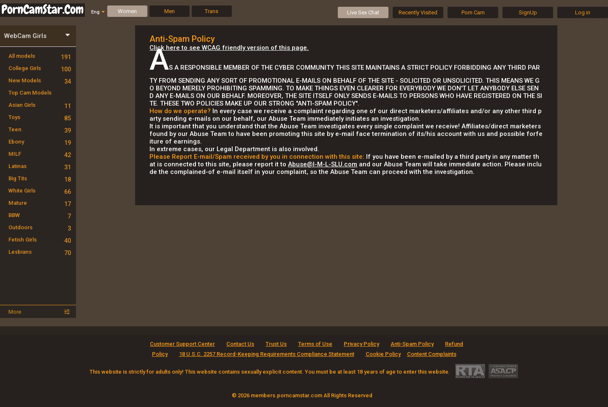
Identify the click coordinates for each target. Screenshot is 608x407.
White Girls (39, 190)
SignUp (528, 12)
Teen (39, 129)
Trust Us (276, 344)
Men (169, 11)
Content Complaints (431, 354)
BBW (39, 215)
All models (39, 56)
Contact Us (240, 344)
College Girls (39, 68)
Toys (39, 117)
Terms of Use (315, 344)
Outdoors (39, 227)
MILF (39, 154)
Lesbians (39, 252)
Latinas (39, 166)
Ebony (39, 141)
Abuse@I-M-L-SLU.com (322, 164)
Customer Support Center (182, 344)
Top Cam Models (30, 93)
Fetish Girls (39, 239)
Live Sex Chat (363, 12)
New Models (39, 80)
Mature (39, 203)
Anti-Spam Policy (412, 344)
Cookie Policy (383, 354)
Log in (582, 12)
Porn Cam (473, 12)
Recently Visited (418, 12)
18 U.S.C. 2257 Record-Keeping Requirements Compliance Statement (266, 354)
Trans (211, 11)
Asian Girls (39, 105)
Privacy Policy (361, 344)
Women (127, 11)
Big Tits (39, 178)
